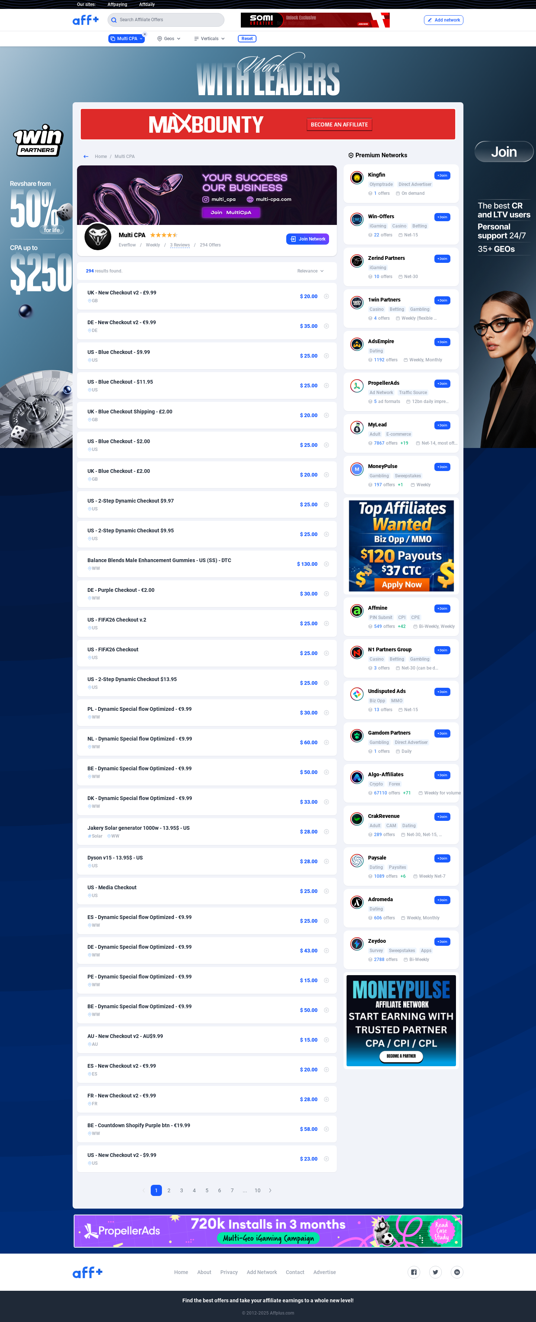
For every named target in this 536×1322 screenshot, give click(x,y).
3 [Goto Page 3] (181, 1190)
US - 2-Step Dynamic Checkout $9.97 (130, 501)
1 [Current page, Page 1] (156, 1190)
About (204, 1272)
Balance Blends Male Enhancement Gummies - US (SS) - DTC (159, 560)
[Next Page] (270, 1190)
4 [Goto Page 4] (194, 1190)
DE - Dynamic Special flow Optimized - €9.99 (139, 947)
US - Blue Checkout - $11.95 (120, 382)
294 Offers (210, 245)
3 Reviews (180, 245)
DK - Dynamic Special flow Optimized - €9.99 (139, 798)
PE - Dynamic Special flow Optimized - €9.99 (139, 977)
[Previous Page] (143, 1190)
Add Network (262, 1272)
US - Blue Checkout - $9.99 (118, 352)
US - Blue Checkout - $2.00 (118, 441)
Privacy (229, 1272)
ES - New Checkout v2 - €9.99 (121, 1066)
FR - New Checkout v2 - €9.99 (121, 1096)
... (245, 1190)
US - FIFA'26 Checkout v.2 (116, 620)
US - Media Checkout (112, 887)
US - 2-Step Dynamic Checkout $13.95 (132, 679)
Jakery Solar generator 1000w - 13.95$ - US (138, 828)
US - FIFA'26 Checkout (112, 649)
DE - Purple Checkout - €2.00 (120, 590)
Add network (443, 20)
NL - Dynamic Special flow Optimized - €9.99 (139, 739)
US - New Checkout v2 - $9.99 (121, 1155)
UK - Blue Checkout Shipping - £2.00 (129, 412)
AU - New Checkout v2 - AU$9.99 (125, 1036)
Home (101, 156)
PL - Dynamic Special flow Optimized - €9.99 (139, 709)
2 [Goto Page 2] (169, 1190)
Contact (295, 1272)
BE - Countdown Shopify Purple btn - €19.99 (138, 1125)
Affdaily (147, 4)
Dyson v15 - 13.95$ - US (115, 858)
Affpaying (117, 4)
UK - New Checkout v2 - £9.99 (121, 293)
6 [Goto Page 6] (219, 1190)
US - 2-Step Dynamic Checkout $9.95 (130, 530)
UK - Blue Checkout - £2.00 (118, 471)
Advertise (324, 1272)
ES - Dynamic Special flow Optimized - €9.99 (139, 917)
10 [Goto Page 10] (258, 1190)
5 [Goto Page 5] (206, 1190)
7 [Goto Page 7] (232, 1190)
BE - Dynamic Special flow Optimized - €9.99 (139, 768)
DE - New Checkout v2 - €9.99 (121, 322)
